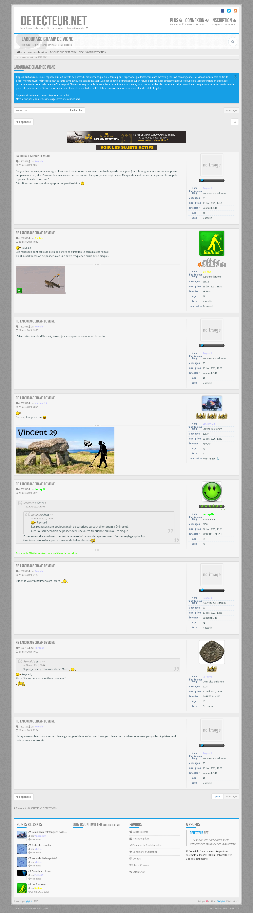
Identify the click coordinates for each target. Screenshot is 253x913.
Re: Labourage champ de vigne (35, 233)
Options (218, 796)
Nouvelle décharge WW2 (43, 858)
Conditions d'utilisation (143, 852)
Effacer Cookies (139, 865)
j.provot (39, 647)
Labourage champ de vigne (34, 67)
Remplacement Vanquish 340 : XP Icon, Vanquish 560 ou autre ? (64, 832)
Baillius (39, 238)
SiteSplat (221, 901)
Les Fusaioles (37, 884)
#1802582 (23, 238)
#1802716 (23, 647)
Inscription (223, 20)
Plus (176, 20)
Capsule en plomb (40, 871)
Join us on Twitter (96, 824)
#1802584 (23, 326)
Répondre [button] (23, 121)
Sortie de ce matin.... (41, 845)
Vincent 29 (41, 403)
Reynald (39, 161)
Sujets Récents (138, 832)
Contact (135, 858)
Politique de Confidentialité (145, 845)
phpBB (29, 901)
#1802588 (23, 403)
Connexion (196, 20)
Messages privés (139, 838)
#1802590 (23, 489)
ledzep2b (40, 489)
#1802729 (23, 726)
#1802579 (23, 161)
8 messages (231, 110)
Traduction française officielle (27, 908)
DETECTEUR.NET (54, 21)
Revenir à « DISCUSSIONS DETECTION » (35, 808)
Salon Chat (137, 872)
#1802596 (23, 571)
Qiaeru (46, 908)
